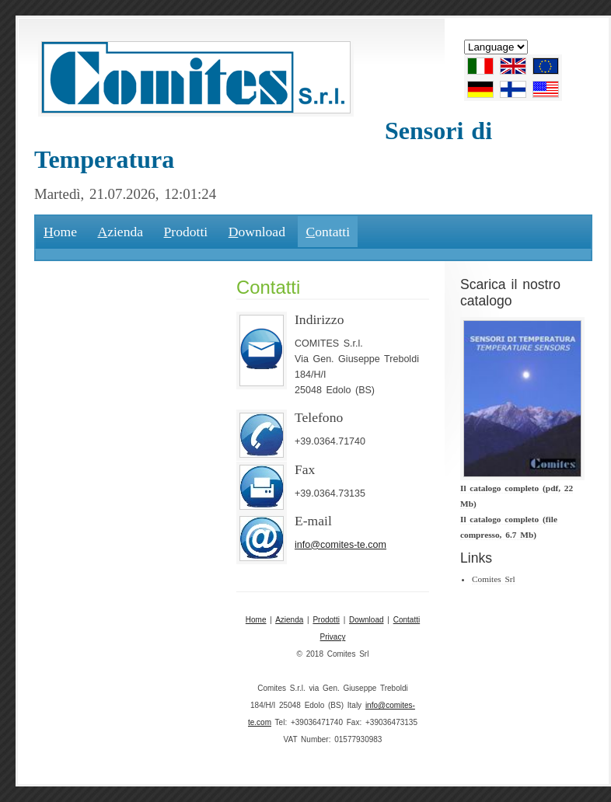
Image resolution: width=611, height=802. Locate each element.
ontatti (328, 231)
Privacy (333, 637)
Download (366, 619)
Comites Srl (493, 579)
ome (60, 231)
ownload (257, 231)
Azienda (289, 619)
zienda (120, 231)
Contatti (406, 619)
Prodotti (325, 619)
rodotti (186, 231)
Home (256, 619)
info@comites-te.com (340, 544)
